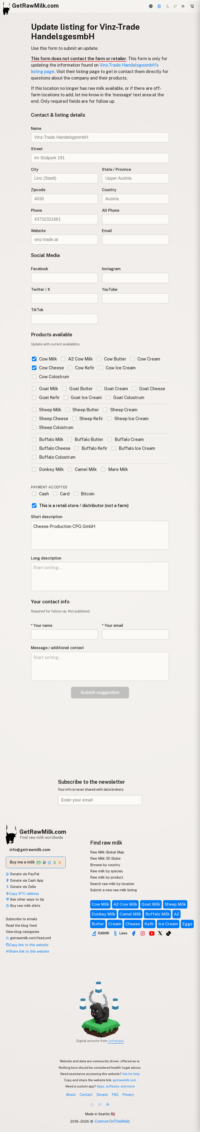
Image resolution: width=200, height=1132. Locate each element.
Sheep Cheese (50, 418)
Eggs (187, 923)
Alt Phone (110, 210)
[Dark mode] (167, 6)
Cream (114, 923)
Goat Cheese (148, 388)
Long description (46, 558)
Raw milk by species (106, 871)
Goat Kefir (46, 397)
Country (109, 190)
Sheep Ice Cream (127, 418)
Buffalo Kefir (90, 448)
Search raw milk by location (112, 884)
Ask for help (131, 1074)
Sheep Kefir (87, 418)
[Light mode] (183, 6)
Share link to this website (27, 951)
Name (36, 128)
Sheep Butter (82, 409)
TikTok (37, 310)
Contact (86, 1094)
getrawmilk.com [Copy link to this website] (124, 1080)
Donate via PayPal (22, 874)
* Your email (112, 625)
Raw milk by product (106, 877)
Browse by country (105, 865)
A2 (176, 914)
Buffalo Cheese (51, 448)
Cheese (132, 923)
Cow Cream (145, 358)
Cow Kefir (81, 367)
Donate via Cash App (24, 880)
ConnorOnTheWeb (112, 1121)
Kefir (149, 923)
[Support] (159, 6)
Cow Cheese (48, 367)
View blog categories (22, 932)
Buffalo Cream (125, 439)
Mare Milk (114, 469)
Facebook (39, 269)
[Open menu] (192, 6)
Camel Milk (82, 469)
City (34, 169)
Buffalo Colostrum (54, 457)
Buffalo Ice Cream (133, 448)
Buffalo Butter (85, 439)
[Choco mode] (175, 6)
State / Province (116, 169)
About (71, 1094)
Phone (36, 210)
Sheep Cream (120, 409)
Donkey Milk (48, 469)
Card (61, 493)
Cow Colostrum (50, 376)
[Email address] (100, 800)
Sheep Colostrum (52, 427)
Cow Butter (111, 358)
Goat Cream (112, 388)
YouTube (109, 289)
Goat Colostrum (125, 397)
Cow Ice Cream (116, 367)
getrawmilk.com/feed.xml (28, 938)
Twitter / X (40, 289)
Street (37, 149)
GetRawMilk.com (42, 832)
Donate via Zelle (21, 887)
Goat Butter (77, 388)
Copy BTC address (22, 894)
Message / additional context (57, 648)
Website (38, 231)
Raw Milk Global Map (107, 852)
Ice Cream (168, 923)
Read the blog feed (21, 925)
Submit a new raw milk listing (113, 890)
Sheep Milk (46, 409)
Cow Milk (44, 358)
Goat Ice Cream (83, 397)
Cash (40, 493)
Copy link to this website (27, 945)
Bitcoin (83, 493)
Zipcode (38, 190)
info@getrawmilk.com (30, 849)
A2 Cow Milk (77, 358)
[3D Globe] (150, 6)
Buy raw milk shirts (23, 905)
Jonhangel (116, 1041)
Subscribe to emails (21, 919)
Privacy (128, 1094)
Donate (102, 1094)
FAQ (115, 1094)
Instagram (111, 269)
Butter (98, 923)
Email (107, 231)
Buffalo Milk (48, 439)
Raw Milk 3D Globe (105, 858)
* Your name (41, 625)
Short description (46, 517)
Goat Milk (45, 388)
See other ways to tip (25, 899)
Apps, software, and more (116, 1086)
